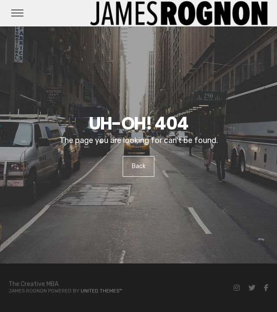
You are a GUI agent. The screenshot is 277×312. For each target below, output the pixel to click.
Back (139, 166)
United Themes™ (101, 291)
